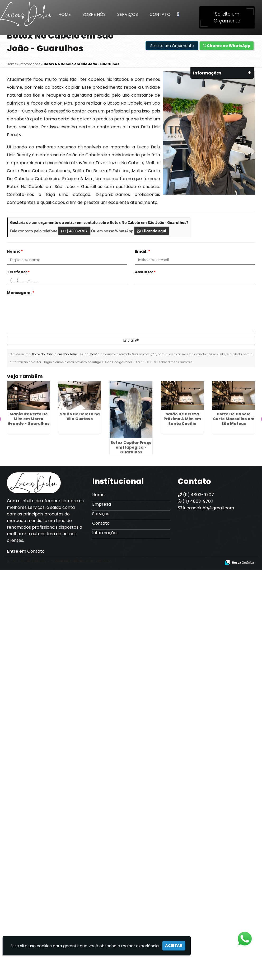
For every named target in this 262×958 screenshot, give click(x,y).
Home (64, 14)
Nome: (15, 251)
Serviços (127, 14)
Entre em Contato (26, 551)
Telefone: (18, 272)
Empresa (101, 504)
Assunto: (145, 272)
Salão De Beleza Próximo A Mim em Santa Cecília (182, 418)
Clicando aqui (151, 230)
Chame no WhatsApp (226, 45)
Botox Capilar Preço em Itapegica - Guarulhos (131, 447)
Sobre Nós (94, 14)
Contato (160, 14)
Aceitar (174, 945)
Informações (105, 533)
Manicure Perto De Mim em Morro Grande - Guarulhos (28, 418)
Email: (142, 251)
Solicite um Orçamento (227, 17)
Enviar (131, 340)
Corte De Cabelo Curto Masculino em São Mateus (233, 418)
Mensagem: (20, 292)
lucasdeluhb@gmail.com (206, 508)
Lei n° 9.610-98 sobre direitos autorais (164, 362)
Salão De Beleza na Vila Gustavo (80, 416)
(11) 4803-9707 (74, 230)
